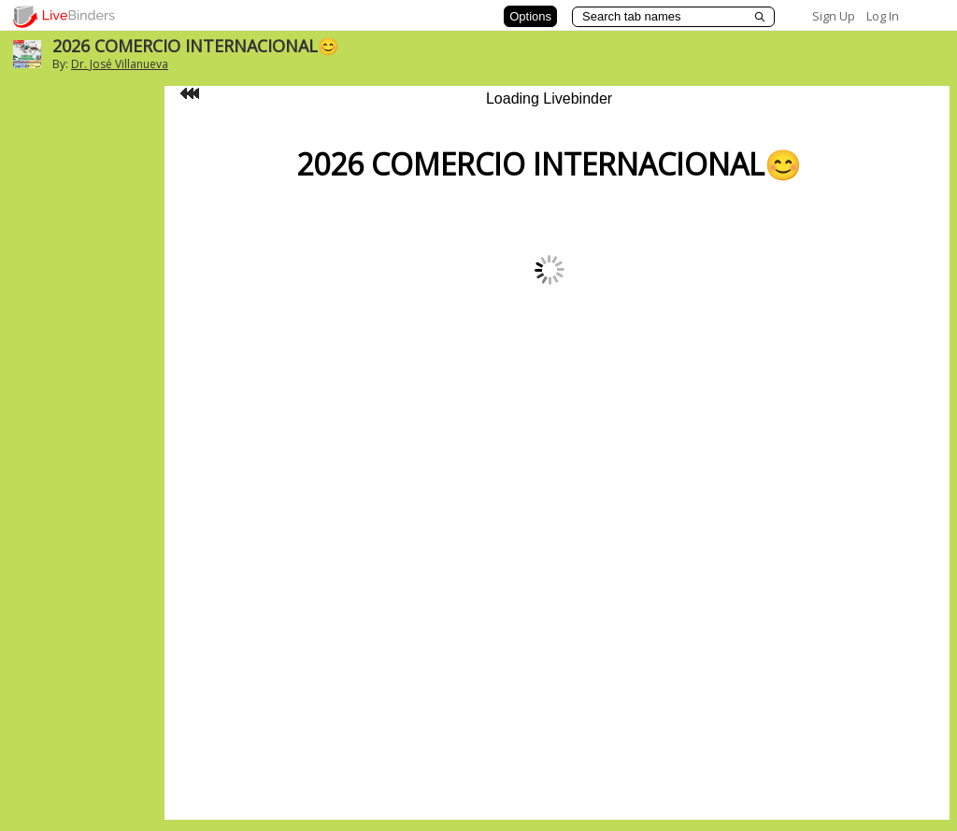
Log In (882, 15)
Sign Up (833, 15)
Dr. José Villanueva (119, 64)
